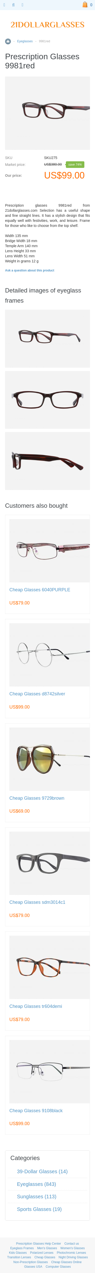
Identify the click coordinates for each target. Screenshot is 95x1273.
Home (8, 41)
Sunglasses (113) (36, 1196)
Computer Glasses (58, 1266)
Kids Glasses (18, 1253)
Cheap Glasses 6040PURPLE (39, 589)
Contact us (71, 1243)
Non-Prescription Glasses (30, 1262)
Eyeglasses (25, 41)
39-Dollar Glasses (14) (42, 1171)
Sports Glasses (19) (39, 1209)
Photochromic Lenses (71, 1253)
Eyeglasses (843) (36, 1184)
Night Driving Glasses (73, 1257)
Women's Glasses (72, 1248)
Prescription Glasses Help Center (38, 1243)
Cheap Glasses (44, 1257)
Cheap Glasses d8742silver (37, 694)
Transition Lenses (19, 1257)
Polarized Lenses (41, 1253)
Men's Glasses (47, 1248)
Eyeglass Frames (22, 1248)
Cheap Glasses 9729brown (36, 798)
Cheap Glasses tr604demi (35, 1006)
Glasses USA (33, 1266)
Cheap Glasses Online (66, 1262)
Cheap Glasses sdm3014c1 (37, 902)
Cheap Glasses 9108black (36, 1110)
